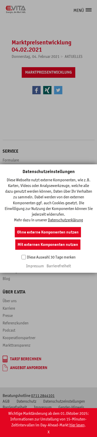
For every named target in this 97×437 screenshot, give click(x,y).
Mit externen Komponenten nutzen (48, 244)
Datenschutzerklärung (65, 219)
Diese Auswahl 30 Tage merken (51, 257)
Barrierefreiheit (59, 265)
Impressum (35, 265)
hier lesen (77, 434)
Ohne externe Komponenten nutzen (48, 232)
